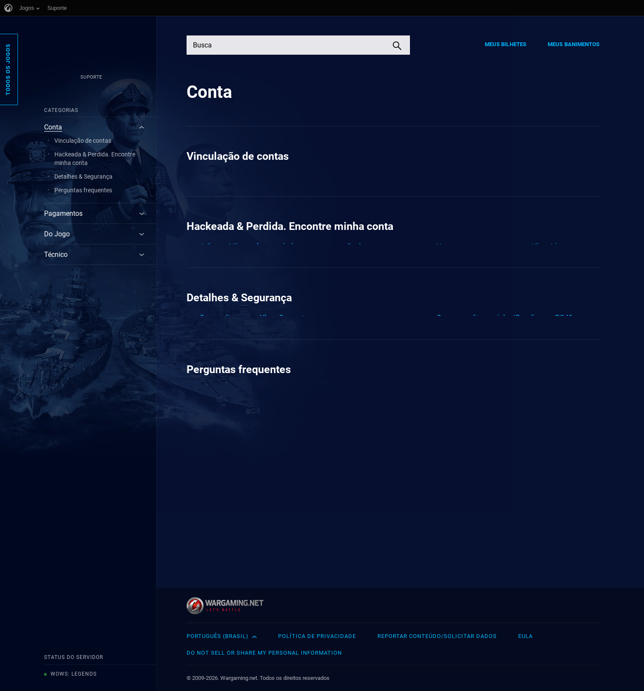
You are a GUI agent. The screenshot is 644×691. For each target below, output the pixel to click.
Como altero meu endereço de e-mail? (264, 419)
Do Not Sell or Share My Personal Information (264, 653)
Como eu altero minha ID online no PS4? (504, 399)
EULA (525, 636)
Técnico (56, 254)
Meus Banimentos (574, 44)
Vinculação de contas (82, 140)
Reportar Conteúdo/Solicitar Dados (437, 636)
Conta (53, 127)
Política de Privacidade (317, 636)
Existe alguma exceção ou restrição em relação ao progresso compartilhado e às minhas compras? (279, 187)
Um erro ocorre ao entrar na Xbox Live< (502, 277)
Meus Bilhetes (505, 44)
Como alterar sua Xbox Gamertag (256, 399)
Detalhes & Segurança (83, 176)
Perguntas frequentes (83, 190)
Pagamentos (63, 213)
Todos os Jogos (8, 69)
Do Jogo (57, 234)
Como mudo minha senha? (482, 419)
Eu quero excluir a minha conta (251, 529)
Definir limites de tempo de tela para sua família (517, 438)
